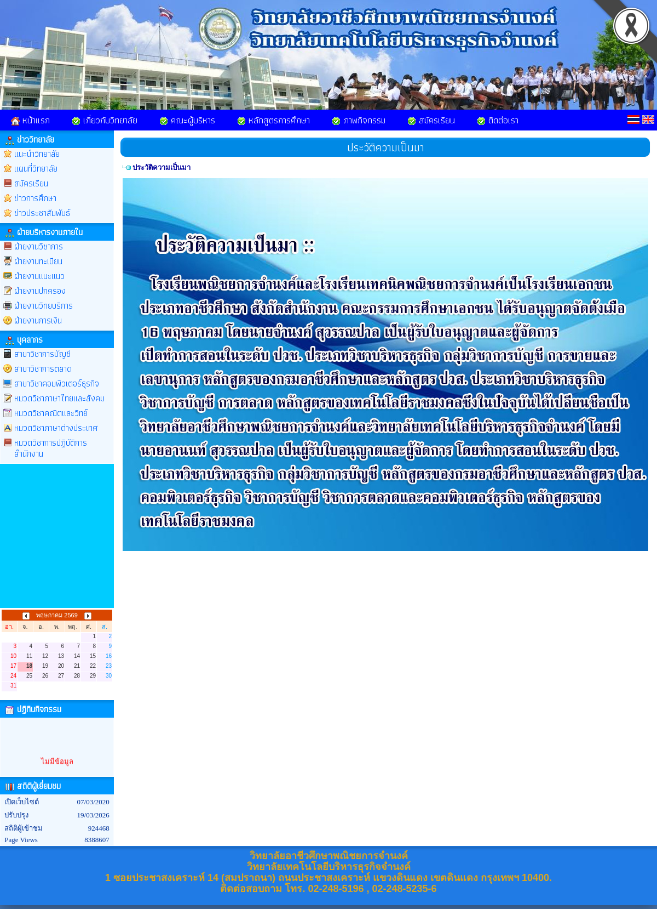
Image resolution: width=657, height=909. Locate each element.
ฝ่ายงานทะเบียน (38, 261)
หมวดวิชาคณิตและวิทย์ (51, 413)
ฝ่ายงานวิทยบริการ (43, 306)
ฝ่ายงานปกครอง (40, 291)
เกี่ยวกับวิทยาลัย (104, 120)
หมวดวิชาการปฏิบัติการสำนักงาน (50, 448)
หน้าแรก (30, 120)
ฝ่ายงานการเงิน (38, 320)
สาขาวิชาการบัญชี (42, 354)
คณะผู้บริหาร (187, 120)
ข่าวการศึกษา (35, 198)
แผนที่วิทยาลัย (35, 168)
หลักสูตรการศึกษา (273, 120)
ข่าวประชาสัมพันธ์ (42, 213)
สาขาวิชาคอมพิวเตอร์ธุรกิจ (56, 383)
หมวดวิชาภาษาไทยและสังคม (59, 398)
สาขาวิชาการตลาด (43, 369)
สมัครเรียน (431, 120)
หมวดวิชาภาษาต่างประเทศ (56, 428)
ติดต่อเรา (497, 120)
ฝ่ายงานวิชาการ (38, 246)
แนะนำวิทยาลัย (37, 154)
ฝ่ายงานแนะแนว (39, 276)
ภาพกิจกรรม (358, 120)
